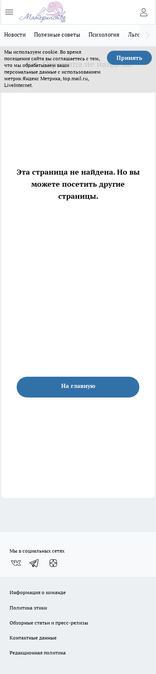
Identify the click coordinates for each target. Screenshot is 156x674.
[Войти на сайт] (143, 12)
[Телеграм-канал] (34, 563)
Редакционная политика (38, 652)
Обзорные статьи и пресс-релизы (49, 623)
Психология (104, 34)
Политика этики (28, 608)
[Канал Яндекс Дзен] (53, 563)
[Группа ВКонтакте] (16, 563)
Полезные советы (57, 34)
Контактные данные (33, 637)
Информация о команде (38, 592)
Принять (129, 58)
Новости (15, 34)
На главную (78, 386)
